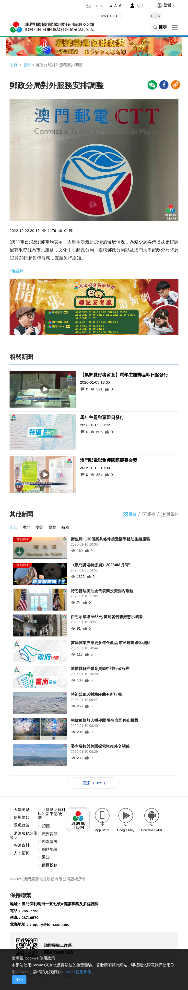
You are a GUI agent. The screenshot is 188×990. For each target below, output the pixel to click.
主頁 (13, 65)
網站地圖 (50, 851)
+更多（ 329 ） (94, 784)
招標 (46, 827)
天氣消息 (21, 810)
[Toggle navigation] (174, 27)
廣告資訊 (50, 835)
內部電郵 (50, 843)
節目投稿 (50, 867)
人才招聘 (21, 855)
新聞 (27, 65)
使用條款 (21, 819)
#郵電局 (17, 272)
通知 (46, 859)
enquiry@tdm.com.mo (50, 927)
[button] (165, 5)
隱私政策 (21, 826)
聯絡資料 (21, 847)
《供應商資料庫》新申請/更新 (51, 814)
